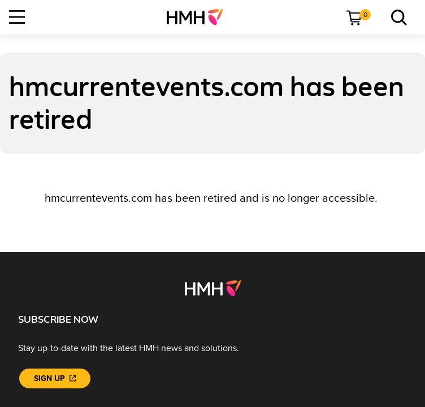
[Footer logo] (213, 287)
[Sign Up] (54, 378)
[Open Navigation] (17, 17)
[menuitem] (199, 17)
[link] (199, 17)
